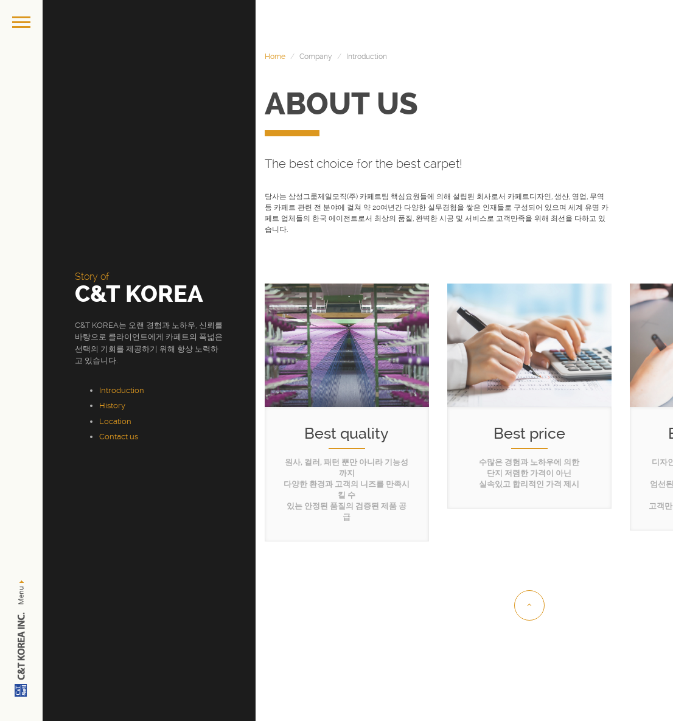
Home (275, 56)
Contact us (118, 436)
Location (115, 421)
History (112, 405)
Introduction (121, 390)
